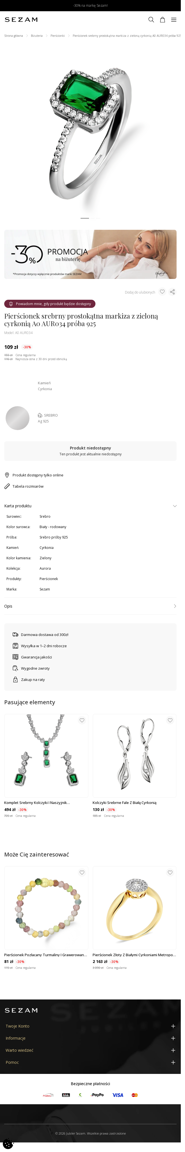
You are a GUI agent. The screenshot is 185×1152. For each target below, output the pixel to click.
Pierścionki (58, 36)
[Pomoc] (90, 1062)
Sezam (45, 589)
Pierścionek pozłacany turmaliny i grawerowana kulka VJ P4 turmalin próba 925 (45, 955)
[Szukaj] (151, 19)
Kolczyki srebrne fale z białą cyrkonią (124, 803)
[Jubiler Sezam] (21, 19)
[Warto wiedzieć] (90, 1050)
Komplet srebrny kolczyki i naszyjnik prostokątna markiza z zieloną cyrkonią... (39, 803)
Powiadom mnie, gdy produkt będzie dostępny (50, 303)
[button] (85, 218)
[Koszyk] (162, 19)
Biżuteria (37, 36)
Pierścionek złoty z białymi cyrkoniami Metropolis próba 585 (135, 955)
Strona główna (13, 36)
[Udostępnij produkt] (172, 292)
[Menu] (174, 19)
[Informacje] (90, 1038)
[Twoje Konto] (90, 1026)
